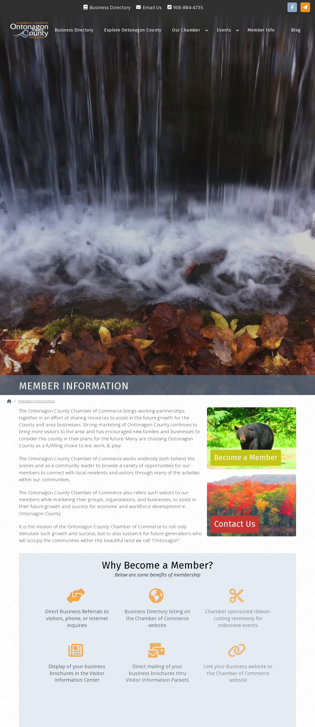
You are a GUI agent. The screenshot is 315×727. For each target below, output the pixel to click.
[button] (305, 7)
